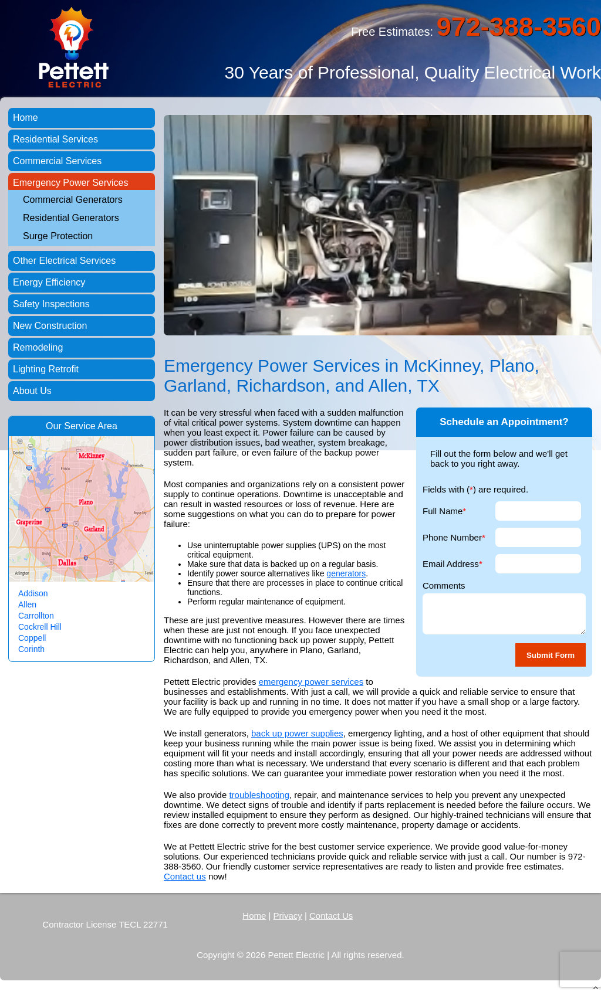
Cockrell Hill (40, 626)
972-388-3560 (519, 27)
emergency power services (311, 682)
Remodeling (38, 347)
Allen (27, 604)
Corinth (31, 649)
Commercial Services (57, 161)
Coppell (32, 638)
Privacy (288, 916)
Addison (33, 593)
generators (346, 573)
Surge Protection (58, 236)
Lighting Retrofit (46, 369)
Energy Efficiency (49, 282)
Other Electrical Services (64, 261)
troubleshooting (259, 795)
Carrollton (36, 615)
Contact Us (331, 916)
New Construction (50, 326)
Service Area (90, 426)
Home (25, 118)
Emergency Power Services (71, 183)
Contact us (185, 876)
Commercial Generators (73, 200)
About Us (32, 391)
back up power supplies (297, 733)
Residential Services (55, 139)
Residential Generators (71, 218)
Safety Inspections (51, 304)
